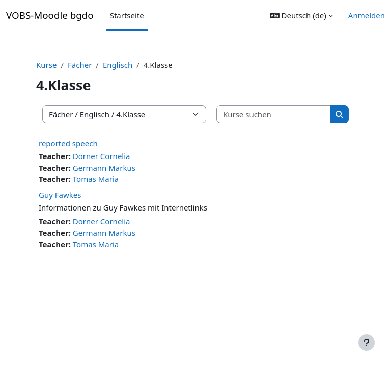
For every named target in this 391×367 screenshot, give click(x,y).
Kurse (46, 65)
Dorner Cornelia (101, 156)
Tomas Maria (96, 179)
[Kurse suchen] (273, 114)
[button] (301, 15)
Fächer (80, 65)
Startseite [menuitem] (127, 15)
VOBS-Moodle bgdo (50, 15)
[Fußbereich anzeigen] (366, 342)
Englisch (117, 65)
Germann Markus (104, 168)
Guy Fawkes (60, 195)
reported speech (68, 143)
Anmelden (366, 15)
